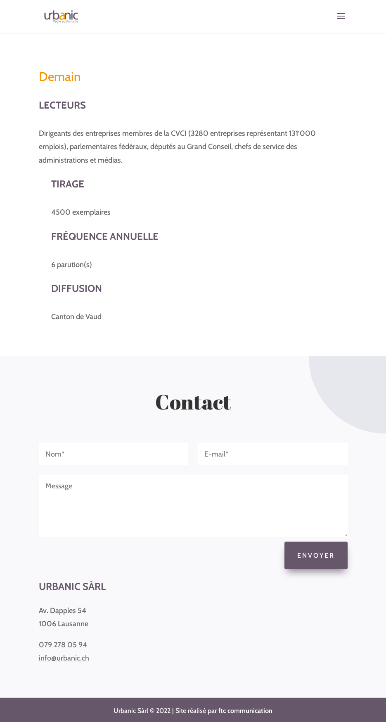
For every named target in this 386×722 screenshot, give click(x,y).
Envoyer (316, 555)
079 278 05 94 (63, 644)
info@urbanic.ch (64, 658)
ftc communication (245, 711)
